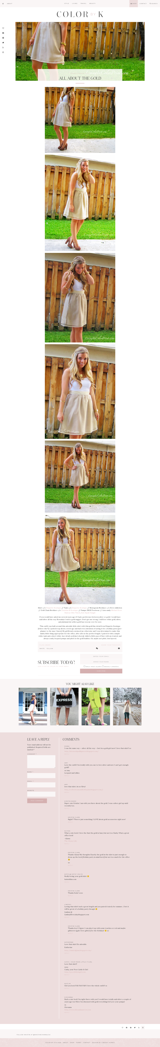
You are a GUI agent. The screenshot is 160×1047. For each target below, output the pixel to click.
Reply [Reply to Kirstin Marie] (66, 808)
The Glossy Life (70, 841)
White (42, 648)
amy (66, 784)
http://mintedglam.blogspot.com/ (78, 950)
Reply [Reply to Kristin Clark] (70, 822)
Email (30, 781)
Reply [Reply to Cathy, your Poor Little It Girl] (66, 975)
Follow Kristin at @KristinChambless (33, 1034)
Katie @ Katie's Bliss (73, 874)
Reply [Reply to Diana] (66, 754)
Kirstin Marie (70, 801)
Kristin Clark (74, 817)
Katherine (68, 942)
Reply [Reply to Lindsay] (66, 917)
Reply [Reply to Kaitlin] (66, 988)
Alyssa (67, 831)
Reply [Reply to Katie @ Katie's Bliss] (66, 882)
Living (75, 3)
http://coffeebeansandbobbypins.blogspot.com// (83, 790)
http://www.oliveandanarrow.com (77, 1010)
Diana (66, 746)
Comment (32, 754)
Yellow (49, 648)
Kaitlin (67, 983)
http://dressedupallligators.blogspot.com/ (81, 751)
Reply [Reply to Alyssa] (66, 844)
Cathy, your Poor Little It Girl (78, 962)
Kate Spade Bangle (88, 613)
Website (30, 790)
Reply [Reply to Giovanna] (66, 1012)
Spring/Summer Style (80, 73)
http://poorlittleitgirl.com (75, 972)
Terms (78, 1042)
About (65, 1042)
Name (30, 772)
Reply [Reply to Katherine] (66, 953)
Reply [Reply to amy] (66, 775)
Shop (72, 1042)
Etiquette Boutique (53, 608)
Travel (84, 3)
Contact (86, 1042)
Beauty (92, 3)
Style (66, 3)
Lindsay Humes (108, 1042)
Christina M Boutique (69, 610)
